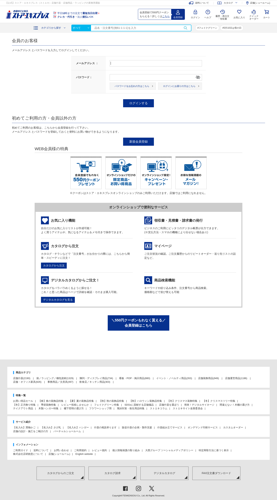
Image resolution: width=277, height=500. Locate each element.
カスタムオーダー (233, 427)
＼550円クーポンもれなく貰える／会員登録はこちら (138, 322)
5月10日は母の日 (232, 28)
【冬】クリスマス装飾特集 (182, 400)
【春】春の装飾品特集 (50, 400)
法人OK (75, 16)
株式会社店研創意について (28, 454)
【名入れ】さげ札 (51, 427)
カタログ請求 (112, 473)
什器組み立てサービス (169, 427)
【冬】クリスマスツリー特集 (219, 400)
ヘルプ (207, 17)
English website (84, 454)
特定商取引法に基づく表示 (214, 450)
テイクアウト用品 (23, 408)
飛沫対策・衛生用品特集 (130, 408)
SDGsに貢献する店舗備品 (139, 404)
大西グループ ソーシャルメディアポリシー (169, 450)
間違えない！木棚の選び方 (235, 404)
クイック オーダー (254, 14)
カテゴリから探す (51, 27)
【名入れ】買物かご (24, 427)
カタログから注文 (54, 265)
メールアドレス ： (87, 63)
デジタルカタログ (164, 473)
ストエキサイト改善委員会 (188, 408)
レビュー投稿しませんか (75, 404)
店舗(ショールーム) (59, 454)
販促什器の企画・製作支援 (137, 427)
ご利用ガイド (20, 450)
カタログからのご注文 (60, 473)
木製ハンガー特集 (48, 408)
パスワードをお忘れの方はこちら (132, 86)
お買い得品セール (23, 400)
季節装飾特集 (48, 404)
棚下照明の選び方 (74, 408)
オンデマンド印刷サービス (203, 427)
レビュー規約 (99, 450)
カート (266, 17)
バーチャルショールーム (67, 431)
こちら (166, 16)
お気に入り (239, 17)
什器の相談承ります (105, 427)
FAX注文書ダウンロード (216, 473)
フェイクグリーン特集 (106, 404)
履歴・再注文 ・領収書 (222, 17)
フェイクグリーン (208, 28)
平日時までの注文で (78, 13)
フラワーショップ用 (100, 408)
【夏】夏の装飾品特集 (81, 400)
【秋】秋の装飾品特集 (111, 400)
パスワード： (84, 77)
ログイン (195, 17)
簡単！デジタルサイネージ (199, 404)
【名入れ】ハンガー (77, 427)
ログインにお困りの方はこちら (179, 86)
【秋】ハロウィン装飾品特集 (145, 400)
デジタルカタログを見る (58, 299)
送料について (40, 450)
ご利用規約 (80, 450)
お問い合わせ (61, 450)
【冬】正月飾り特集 (24, 404)
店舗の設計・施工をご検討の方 (30, 431)
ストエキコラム (158, 408)
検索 (185, 28)
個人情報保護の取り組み (126, 450)
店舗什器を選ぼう (169, 404)
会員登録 (178, 17)
